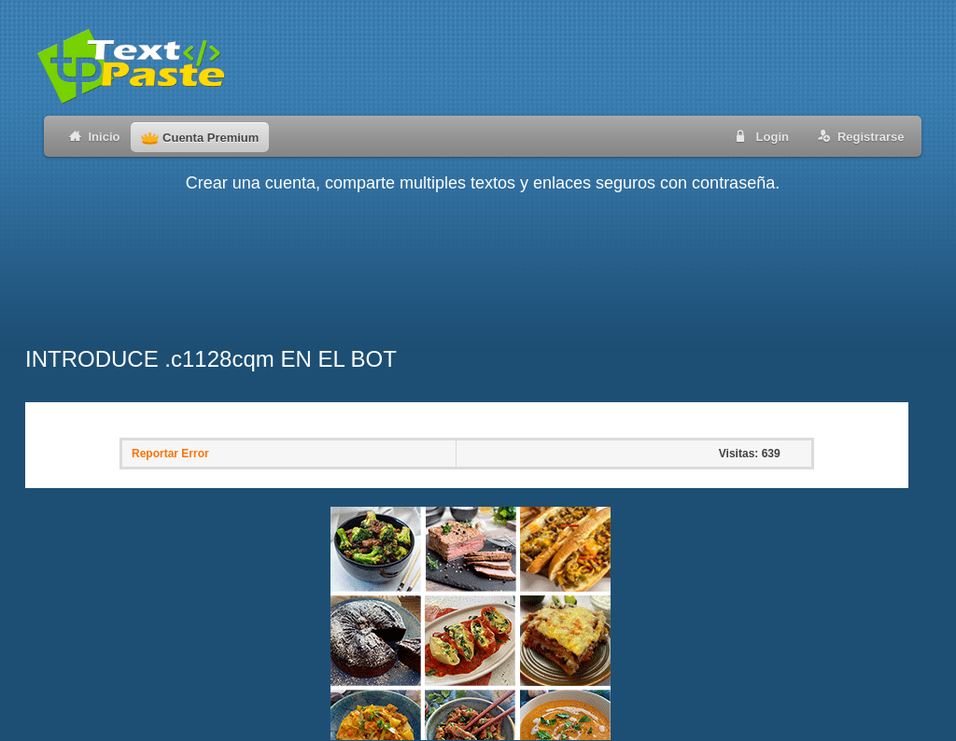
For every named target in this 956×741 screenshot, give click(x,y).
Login (759, 135)
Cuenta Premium (200, 138)
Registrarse (857, 135)
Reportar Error (170, 453)
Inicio (91, 135)
